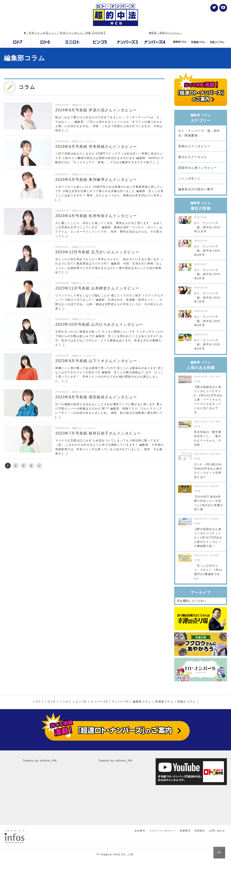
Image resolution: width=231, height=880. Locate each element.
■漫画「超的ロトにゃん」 (165, 32)
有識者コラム (164, 701)
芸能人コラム (186, 701)
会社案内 (139, 830)
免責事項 (185, 830)
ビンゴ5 (81, 701)
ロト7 (39, 701)
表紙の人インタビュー (194, 146)
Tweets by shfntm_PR (40, 760)
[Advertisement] (84, 505)
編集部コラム (24, 58)
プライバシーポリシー (162, 830)
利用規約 (199, 830)
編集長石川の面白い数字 (196, 189)
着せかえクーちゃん (192, 157)
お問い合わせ (217, 830)
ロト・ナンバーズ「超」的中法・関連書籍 (199, 133)
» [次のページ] (39, 465)
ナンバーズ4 (120, 701)
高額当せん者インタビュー (197, 167)
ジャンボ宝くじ (189, 178)
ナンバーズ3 (99, 701)
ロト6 (51, 701)
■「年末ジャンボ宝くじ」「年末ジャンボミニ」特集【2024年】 (65, 32)
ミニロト (65, 701)
